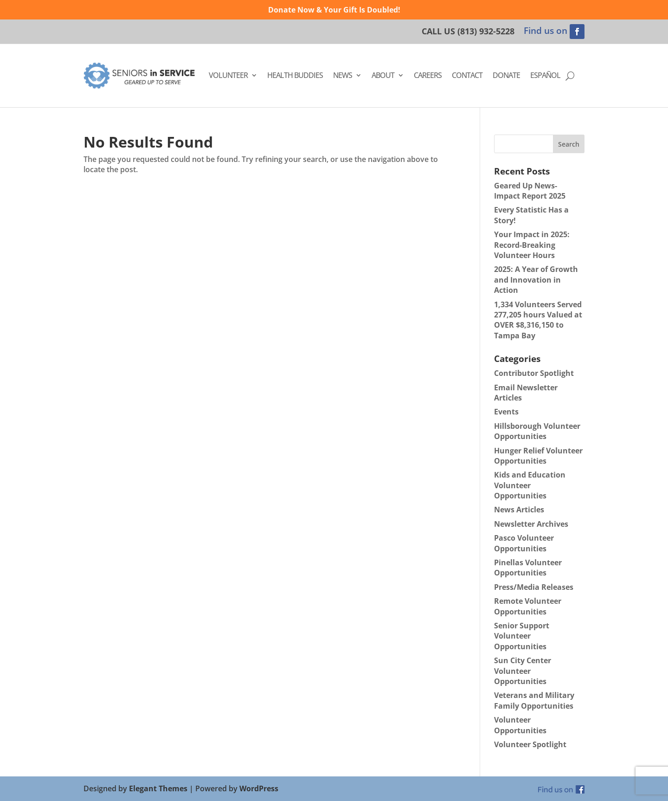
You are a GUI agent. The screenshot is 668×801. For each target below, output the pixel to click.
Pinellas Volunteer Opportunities (528, 567)
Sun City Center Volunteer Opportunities (522, 670)
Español (545, 75)
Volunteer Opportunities (520, 725)
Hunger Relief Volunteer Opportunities (538, 456)
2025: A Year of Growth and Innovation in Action (536, 279)
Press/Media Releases (533, 587)
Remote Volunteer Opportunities (527, 606)
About (383, 75)
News (342, 75)
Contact (467, 75)
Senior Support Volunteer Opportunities (521, 636)
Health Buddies (295, 75)
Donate (506, 75)
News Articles (519, 509)
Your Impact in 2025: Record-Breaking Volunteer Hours (532, 244)
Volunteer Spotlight (530, 744)
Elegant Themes (158, 788)
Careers (428, 75)
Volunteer (228, 75)
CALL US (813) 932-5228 (468, 31)
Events (506, 412)
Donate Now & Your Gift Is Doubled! (334, 10)
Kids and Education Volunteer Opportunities (529, 485)
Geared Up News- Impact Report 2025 (529, 191)
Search (568, 144)
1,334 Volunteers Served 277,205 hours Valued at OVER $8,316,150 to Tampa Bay (538, 320)
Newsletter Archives (531, 524)
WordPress (258, 788)
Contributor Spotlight (534, 373)
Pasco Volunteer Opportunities (524, 543)
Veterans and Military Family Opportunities (534, 700)
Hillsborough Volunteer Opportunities (537, 431)
